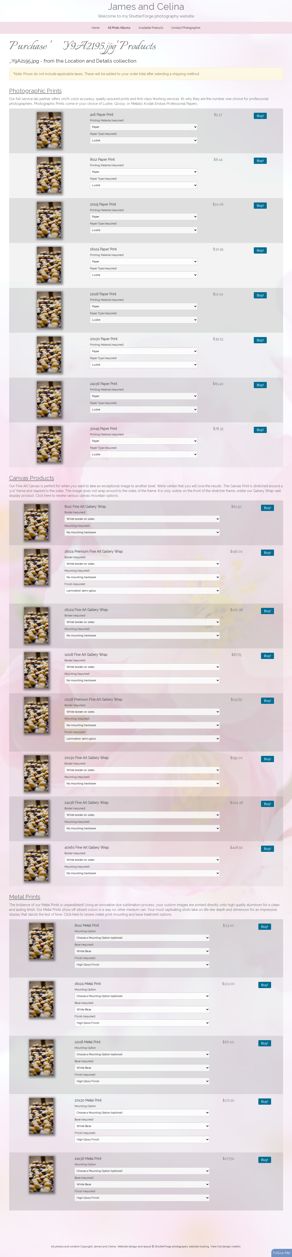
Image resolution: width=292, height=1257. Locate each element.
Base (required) (84, 944)
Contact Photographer (185, 28)
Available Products (150, 28)
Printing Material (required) (107, 120)
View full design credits (225, 1246)
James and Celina (146, 6)
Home (95, 28)
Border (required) (74, 512)
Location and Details (88, 61)
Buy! (260, 116)
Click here (43, 496)
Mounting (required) (76, 526)
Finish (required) (74, 584)
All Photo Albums (119, 28)
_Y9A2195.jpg (24, 61)
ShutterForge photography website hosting (182, 1246)
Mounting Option (85, 931)
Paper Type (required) (103, 134)
